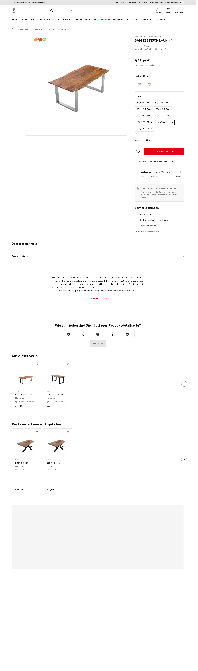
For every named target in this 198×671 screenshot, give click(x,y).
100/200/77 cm (144, 122)
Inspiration (118, 19)
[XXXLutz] (32, 10)
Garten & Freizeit (28, 19)
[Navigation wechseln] (13, 10)
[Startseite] (13, 29)
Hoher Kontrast (174, 2)
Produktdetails (20, 256)
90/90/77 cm (143, 115)
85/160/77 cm (163, 109)
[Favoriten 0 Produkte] (168, 10)
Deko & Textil (44, 19)
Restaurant (148, 19)
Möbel (14, 19)
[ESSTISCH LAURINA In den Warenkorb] (164, 151)
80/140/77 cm (144, 109)
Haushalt (67, 19)
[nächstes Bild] (184, 384)
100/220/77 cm (165, 122)
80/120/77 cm (162, 102)
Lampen (78, 19)
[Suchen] (51, 10)
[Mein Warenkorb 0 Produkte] (179, 10)
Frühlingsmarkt (133, 19)
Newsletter (160, 19)
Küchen (56, 19)
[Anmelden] (158, 10)
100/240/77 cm (144, 128)
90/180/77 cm (162, 115)
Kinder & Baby (91, 19)
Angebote (105, 19)
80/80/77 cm (143, 102)
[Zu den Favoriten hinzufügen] (138, 151)
